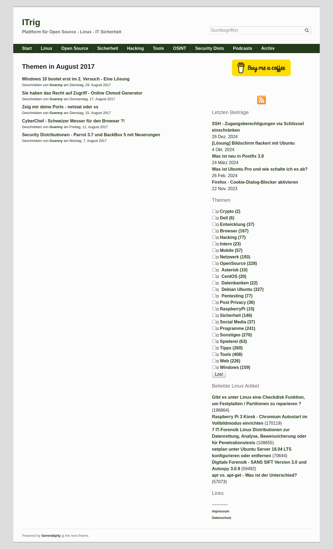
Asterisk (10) (234, 270)
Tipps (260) (231, 348)
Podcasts (242, 48)
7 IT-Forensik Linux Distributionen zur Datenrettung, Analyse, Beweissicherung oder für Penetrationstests (259, 436)
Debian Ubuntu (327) (242, 289)
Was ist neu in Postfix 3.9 (238, 156)
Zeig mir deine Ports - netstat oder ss (60, 107)
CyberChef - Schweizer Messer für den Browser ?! (73, 121)
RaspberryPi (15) (237, 309)
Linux (47, 48)
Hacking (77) (233, 237)
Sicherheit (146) (236, 315)
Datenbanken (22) (239, 283)
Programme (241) (237, 328)
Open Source (74, 48)
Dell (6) (227, 218)
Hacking (135, 48)
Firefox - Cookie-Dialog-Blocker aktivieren (255, 182)
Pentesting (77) (237, 296)
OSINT (179, 48)
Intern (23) (230, 244)
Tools (158, 48)
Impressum (220, 511)
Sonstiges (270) (236, 335)
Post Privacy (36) (237, 302)
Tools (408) (231, 354)
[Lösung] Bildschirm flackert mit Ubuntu (253, 143)
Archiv (268, 48)
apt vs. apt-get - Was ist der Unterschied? (254, 475)
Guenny (56, 85)
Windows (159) (235, 367)
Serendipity (51, 536)
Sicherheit (107, 48)
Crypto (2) (230, 211)
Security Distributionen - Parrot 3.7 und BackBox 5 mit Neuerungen (91, 134)
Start (27, 48)
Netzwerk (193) (235, 257)
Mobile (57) (231, 250)
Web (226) (230, 361)
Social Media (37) (237, 322)
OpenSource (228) (238, 263)
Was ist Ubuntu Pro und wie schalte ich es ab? (260, 169)
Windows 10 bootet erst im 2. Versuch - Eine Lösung (75, 79)
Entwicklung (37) (237, 224)
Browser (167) (234, 231)
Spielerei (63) (233, 341)
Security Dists (209, 48)
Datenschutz (221, 518)
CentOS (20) (233, 276)
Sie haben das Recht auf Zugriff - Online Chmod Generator (82, 93)
